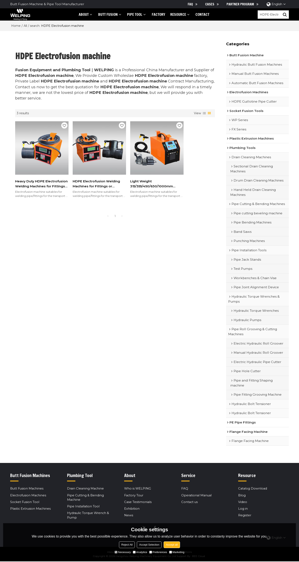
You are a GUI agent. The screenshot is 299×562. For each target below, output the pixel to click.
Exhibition (132, 509)
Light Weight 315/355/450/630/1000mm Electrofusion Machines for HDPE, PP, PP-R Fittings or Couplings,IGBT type (139, 177)
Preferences (158, 552)
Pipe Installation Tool (83, 507)
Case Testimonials (138, 502)
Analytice (140, 552)
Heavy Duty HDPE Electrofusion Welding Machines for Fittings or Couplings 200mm (35, 177)
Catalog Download (253, 489)
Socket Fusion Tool (25, 502)
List (204, 113)
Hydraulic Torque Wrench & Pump (88, 516)
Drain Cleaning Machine (86, 489)
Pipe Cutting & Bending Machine (85, 498)
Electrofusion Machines (28, 495)
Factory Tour (134, 495)
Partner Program (240, 4)
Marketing (176, 552)
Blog (242, 495)
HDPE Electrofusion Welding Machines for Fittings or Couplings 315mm (84, 177)
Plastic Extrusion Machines (31, 509)
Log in (243, 509)
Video (242, 502)
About (81, 14)
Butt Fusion (105, 14)
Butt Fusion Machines (27, 489)
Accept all (172, 544)
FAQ (190, 4)
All (25, 26)
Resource (175, 14)
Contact (200, 14)
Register (244, 516)
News (128, 516)
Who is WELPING (137, 489)
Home (16, 26)
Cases (209, 4)
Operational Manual (197, 495)
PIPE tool (132, 14)
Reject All (126, 544)
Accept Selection (149, 544)
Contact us (189, 502)
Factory (155, 14)
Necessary (123, 552)
